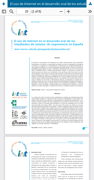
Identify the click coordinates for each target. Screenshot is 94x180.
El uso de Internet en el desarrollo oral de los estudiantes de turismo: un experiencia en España (52, 4)
